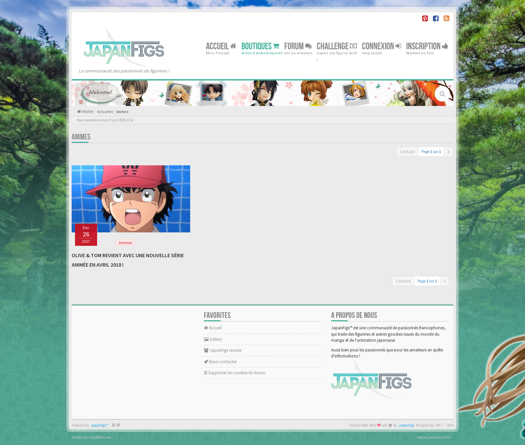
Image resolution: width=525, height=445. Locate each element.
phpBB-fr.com (100, 437)
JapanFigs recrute (222, 350)
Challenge (337, 46)
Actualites (105, 111)
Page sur (431, 151)
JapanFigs (407, 425)
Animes (123, 111)
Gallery (213, 339)
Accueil (221, 46)
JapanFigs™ (99, 425)
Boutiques (260, 46)
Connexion (381, 46)
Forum (298, 46)
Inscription (427, 46)
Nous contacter (220, 362)
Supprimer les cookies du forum (234, 373)
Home (87, 111)
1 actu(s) (407, 151)
